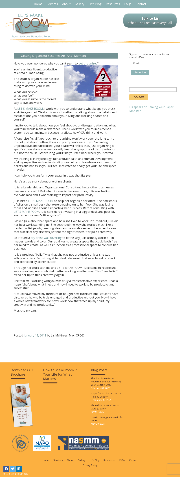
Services (58, 460)
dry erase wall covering (46, 238)
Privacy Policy (90, 465)
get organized (87, 63)
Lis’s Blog (94, 460)
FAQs (122, 460)
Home (46, 460)
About (70, 460)
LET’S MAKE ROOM (30, 109)
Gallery (81, 460)
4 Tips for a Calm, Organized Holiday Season (106, 395)
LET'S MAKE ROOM (37, 25)
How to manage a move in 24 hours (106, 419)
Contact (133, 460)
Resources (109, 460)
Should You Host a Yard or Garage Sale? (105, 407)
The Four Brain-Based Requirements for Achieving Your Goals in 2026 (106, 381)
